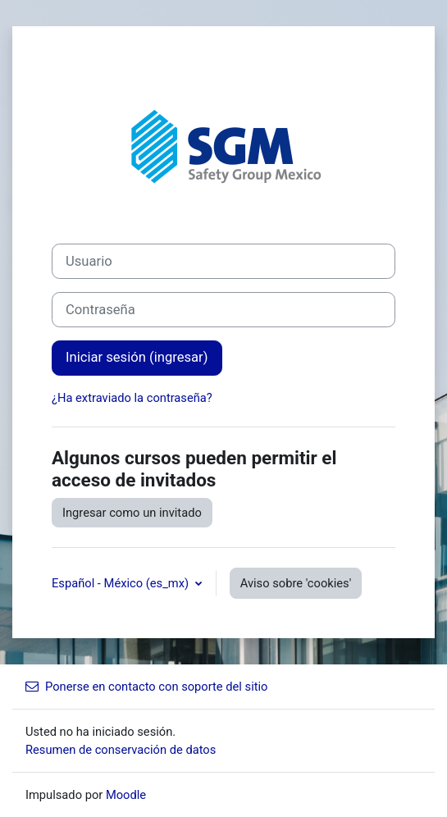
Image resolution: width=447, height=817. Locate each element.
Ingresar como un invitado (132, 512)
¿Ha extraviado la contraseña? (132, 397)
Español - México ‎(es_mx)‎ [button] (122, 583)
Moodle (126, 794)
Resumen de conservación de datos (120, 749)
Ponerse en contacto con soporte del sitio (146, 686)
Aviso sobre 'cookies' (296, 583)
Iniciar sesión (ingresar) (137, 357)
